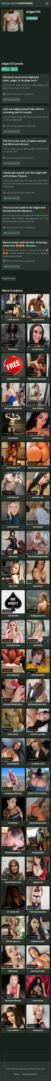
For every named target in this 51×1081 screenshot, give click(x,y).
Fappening (17, 3)
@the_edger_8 (38, 85)
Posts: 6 (5, 69)
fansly (7, 700)
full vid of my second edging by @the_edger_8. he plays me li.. (21, 79)
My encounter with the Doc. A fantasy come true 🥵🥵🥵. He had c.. (25, 244)
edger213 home (8, 278)
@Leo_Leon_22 (16, 148)
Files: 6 (14, 69)
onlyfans (33, 18)
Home (16, 1074)
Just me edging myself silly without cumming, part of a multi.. (23, 110)
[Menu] (47, 3)
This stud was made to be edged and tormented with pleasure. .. (24, 209)
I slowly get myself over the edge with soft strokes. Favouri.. (25, 174)
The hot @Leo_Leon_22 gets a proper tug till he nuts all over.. (24, 142)
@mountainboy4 (32, 218)
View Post (11, 99)
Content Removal (29, 1074)
